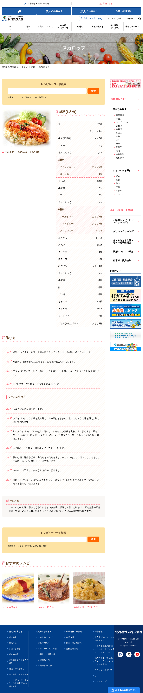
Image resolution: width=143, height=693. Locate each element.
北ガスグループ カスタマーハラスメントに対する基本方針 (104, 661)
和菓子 (119, 147)
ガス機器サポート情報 (18, 674)
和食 (118, 180)
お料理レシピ (117, 99)
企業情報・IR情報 (74, 631)
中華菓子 (120, 154)
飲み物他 (120, 158)
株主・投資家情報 (74, 643)
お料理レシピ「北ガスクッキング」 (123, 221)
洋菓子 (119, 119)
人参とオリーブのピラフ (85, 607)
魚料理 (119, 129)
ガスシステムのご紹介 (47, 648)
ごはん (119, 133)
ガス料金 (13, 637)
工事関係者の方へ (45, 665)
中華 (118, 187)
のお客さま (54, 11)
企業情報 (70, 637)
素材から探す (120, 109)
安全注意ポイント (45, 660)
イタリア (120, 190)
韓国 (118, 183)
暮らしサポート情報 (121, 210)
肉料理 (119, 126)
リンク (98, 676)
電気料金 (13, 643)
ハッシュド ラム (46, 607)
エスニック (121, 194)
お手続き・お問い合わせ (36, 3)
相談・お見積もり (16, 669)
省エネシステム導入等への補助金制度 (123, 241)
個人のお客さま (16, 631)
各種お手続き (15, 648)
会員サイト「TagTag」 (92, 18)
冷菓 (118, 136)
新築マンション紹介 (123, 251)
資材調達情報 (72, 648)
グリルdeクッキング (123, 231)
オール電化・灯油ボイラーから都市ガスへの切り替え (18, 683)
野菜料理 (120, 115)
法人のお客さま (44, 631)
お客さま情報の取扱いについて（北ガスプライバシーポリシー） (104, 649)
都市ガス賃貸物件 (122, 260)
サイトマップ (100, 681)
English (130, 18)
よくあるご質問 (114, 18)
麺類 (118, 143)
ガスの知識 (14, 654)
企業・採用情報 (123, 11)
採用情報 (98, 631)
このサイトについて (103, 670)
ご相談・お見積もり (46, 654)
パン (118, 140)
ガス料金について (45, 637)
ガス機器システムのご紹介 (18, 661)
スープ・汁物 (122, 122)
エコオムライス (10, 607)
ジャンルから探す (122, 170)
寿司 (118, 151)
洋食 (118, 176)
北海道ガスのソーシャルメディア (104, 639)
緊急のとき (106, 3)
